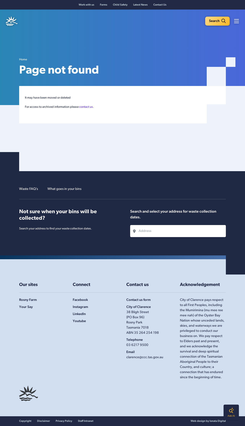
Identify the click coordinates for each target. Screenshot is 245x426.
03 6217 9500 (137, 345)
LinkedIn (79, 314)
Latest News (140, 4)
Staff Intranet (85, 421)
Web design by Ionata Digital (208, 421)
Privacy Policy (64, 421)
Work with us (86, 4)
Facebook (80, 300)
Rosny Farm (28, 300)
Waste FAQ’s (28, 189)
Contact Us (159, 4)
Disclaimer (43, 421)
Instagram (80, 307)
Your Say (26, 307)
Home (23, 59)
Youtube (79, 321)
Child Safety (120, 4)
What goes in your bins (64, 189)
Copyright (25, 421)
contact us (86, 107)
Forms (103, 4)
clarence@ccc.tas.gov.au (144, 357)
